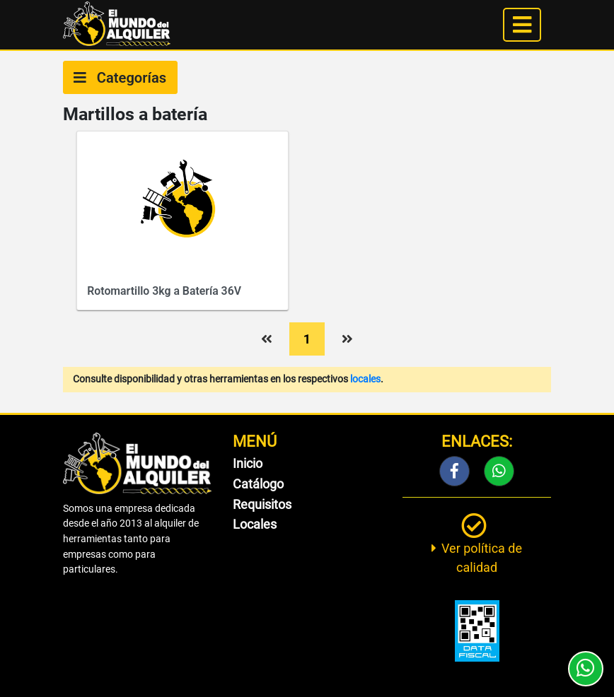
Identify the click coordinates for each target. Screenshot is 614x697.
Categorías (120, 77)
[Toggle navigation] (522, 25)
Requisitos (262, 504)
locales (365, 379)
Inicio (247, 463)
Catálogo (258, 483)
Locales (255, 524)
